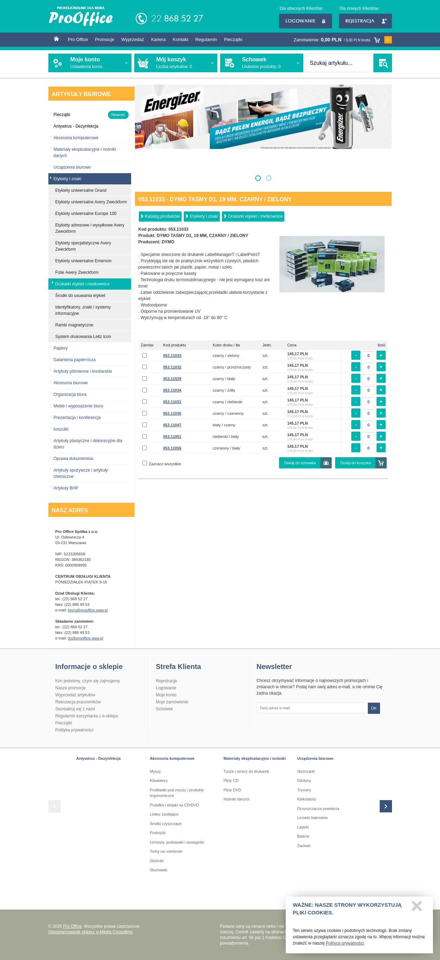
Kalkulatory (306, 799)
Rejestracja (365, 21)
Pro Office (78, 39)
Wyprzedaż (132, 39)
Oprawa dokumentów (73, 458)
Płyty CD (231, 780)
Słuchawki (159, 870)
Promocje (104, 39)
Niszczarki (306, 771)
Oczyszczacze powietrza (318, 808)
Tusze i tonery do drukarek (246, 771)
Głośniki (157, 861)
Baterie (303, 836)
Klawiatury (159, 780)
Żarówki (304, 846)
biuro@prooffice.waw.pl (88, 610)
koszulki (61, 429)
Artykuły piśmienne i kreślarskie (83, 371)
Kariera (158, 39)
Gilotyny (304, 780)
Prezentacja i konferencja (77, 417)
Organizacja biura (70, 394)
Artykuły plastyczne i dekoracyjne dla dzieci (88, 443)
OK (374, 708)
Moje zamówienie (172, 701)
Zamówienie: (343, 39)
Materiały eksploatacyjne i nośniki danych (85, 152)
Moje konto (166, 694)
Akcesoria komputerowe (76, 137)
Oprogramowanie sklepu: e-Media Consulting (90, 931)
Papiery (61, 348)
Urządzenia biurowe (72, 167)
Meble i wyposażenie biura (78, 406)
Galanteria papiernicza (75, 359)
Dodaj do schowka (300, 463)
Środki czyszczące (166, 824)
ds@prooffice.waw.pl (85, 638)
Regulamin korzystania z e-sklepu (86, 716)
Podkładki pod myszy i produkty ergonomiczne (177, 793)
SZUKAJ (382, 63)
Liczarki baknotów (312, 818)
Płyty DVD (232, 790)
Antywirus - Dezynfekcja (98, 758)
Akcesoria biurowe (71, 382)
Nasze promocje (70, 687)
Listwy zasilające (164, 814)
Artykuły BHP (66, 488)
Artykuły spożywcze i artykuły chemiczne (81, 473)
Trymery (304, 790)
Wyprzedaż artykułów (75, 694)
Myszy (155, 771)
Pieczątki (233, 39)
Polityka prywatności (74, 730)
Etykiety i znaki (204, 216)
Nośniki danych (237, 799)
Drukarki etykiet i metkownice (255, 216)
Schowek (164, 709)
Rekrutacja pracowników (78, 701)
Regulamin (206, 39)
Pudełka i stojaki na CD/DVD (174, 805)
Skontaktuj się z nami (75, 709)
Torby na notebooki (166, 851)
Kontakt (180, 39)
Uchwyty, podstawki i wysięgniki (177, 842)
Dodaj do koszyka (355, 463)
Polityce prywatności (345, 944)
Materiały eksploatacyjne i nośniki (255, 758)
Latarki (303, 827)
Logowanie (305, 21)
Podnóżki (158, 833)
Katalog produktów (162, 216)
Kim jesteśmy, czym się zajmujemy (87, 680)
